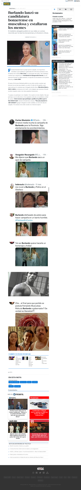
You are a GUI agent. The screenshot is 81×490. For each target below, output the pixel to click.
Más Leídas (55, 26)
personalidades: (12, 380)
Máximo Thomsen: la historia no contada (44, 360)
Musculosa (23, 382)
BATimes (40, 480)
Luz (65, 477)
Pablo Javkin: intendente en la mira (19, 454)
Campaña (35, 382)
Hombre (33, 477)
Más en (16, 394)
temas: (10, 384)
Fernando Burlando (14, 382)
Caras (13, 477)
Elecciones (17, 386)
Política (11, 386)
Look (61, 477)
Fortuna (27, 477)
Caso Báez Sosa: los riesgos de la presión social (31, 362)
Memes (29, 382)
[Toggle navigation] (2, 4)
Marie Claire (20, 477)
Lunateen (74, 477)
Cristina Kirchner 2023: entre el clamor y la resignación (24, 449)
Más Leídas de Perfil (58, 61)
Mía (69, 477)
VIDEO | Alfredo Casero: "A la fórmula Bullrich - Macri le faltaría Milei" (28, 451)
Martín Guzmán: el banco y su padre (19, 446)
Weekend (40, 477)
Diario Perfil (7, 477)
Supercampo (54, 477)
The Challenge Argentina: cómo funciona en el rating (19, 361)
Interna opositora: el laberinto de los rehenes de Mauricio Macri (26, 457)
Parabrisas (46, 477)
